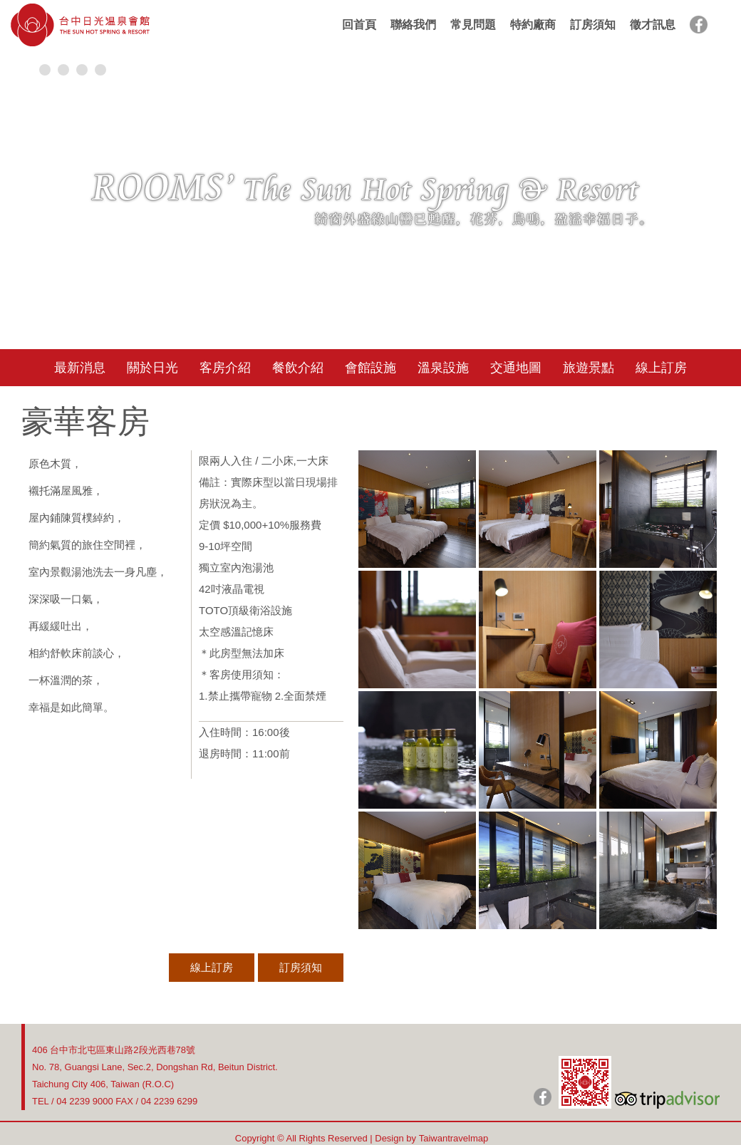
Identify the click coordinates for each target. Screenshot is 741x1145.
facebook (699, 24)
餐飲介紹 (297, 368)
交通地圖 (516, 368)
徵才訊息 (652, 25)
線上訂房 (661, 368)
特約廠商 (533, 25)
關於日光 (152, 368)
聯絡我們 (413, 25)
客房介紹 (225, 368)
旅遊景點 (588, 368)
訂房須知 (593, 25)
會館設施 (370, 368)
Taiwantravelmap (454, 1138)
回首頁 (359, 25)
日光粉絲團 (542, 1097)
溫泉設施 (443, 368)
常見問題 (473, 25)
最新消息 (79, 368)
